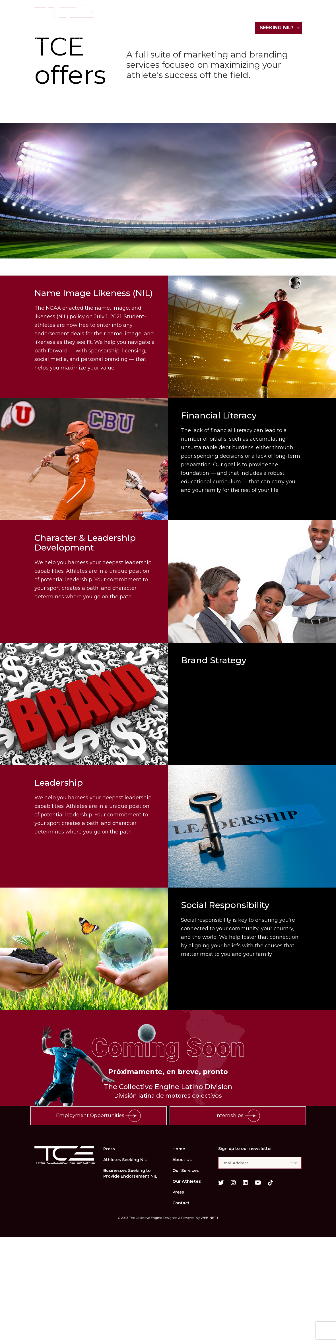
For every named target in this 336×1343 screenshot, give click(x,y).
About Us (149, 14)
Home (122, 14)
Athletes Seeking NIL (125, 1265)
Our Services (186, 14)
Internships (238, 1222)
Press (262, 14)
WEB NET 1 (209, 1324)
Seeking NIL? (275, 28)
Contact (289, 14)
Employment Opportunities (98, 1222)
